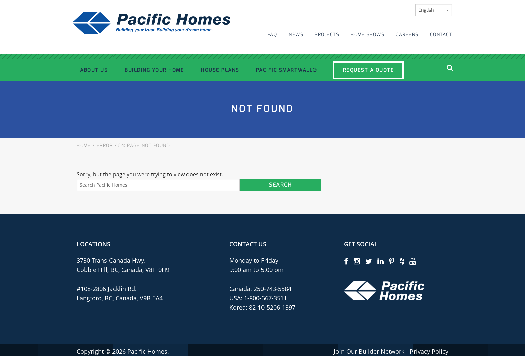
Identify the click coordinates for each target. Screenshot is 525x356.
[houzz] (402, 261)
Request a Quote (368, 70)
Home (84, 145)
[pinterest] (391, 261)
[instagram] (357, 261)
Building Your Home (154, 70)
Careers (407, 35)
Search (280, 184)
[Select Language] (433, 10)
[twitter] (368, 261)
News (296, 35)
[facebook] (346, 261)
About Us (94, 70)
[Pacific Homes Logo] (384, 290)
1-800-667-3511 (265, 298)
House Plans (220, 70)
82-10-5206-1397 (272, 307)
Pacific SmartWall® (286, 70)
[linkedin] (380, 261)
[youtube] (412, 261)
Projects (327, 35)
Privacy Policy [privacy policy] (429, 351)
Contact (441, 35)
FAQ (272, 35)
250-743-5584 (271, 289)
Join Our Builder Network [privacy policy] (369, 351)
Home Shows (367, 35)
